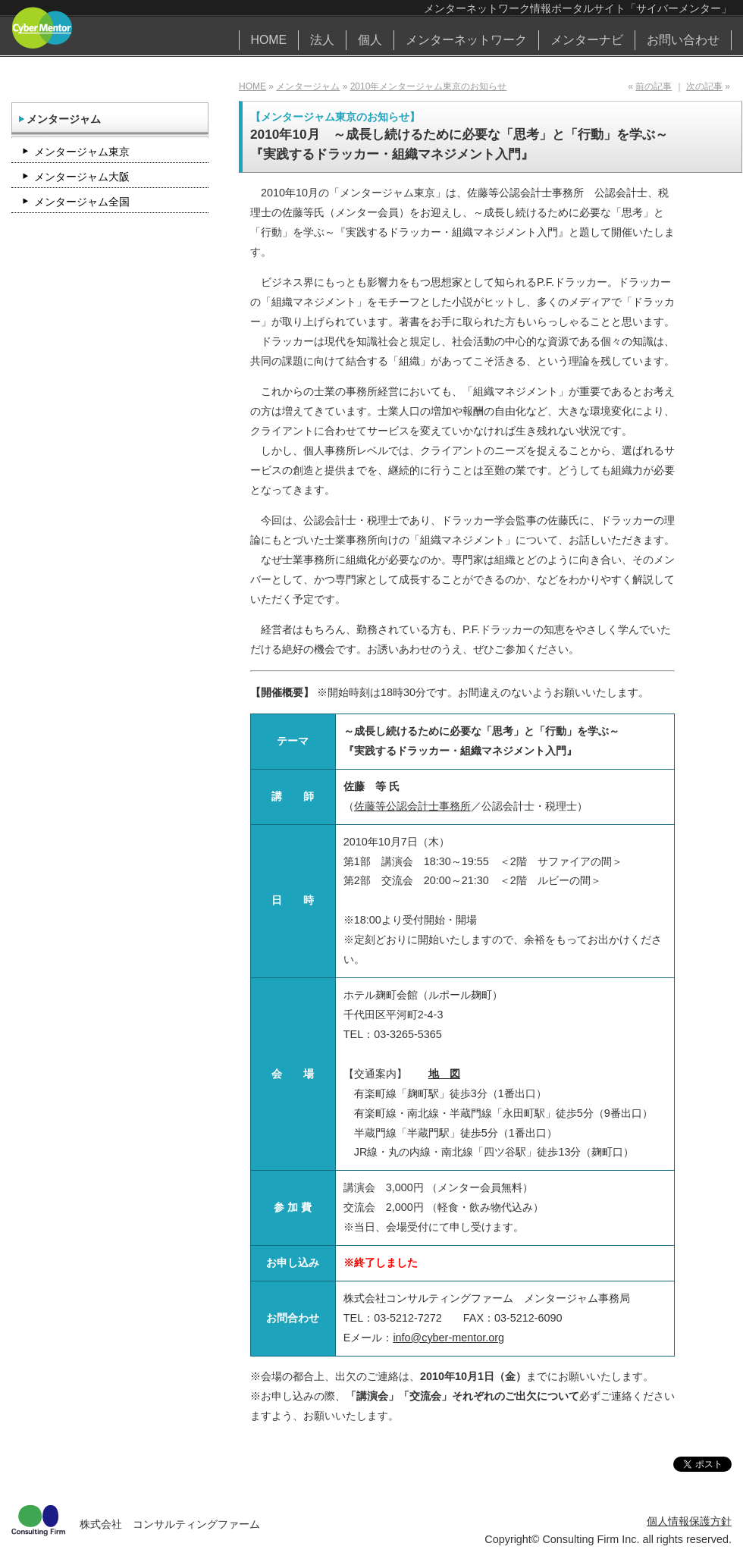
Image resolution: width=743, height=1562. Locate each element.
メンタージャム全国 (82, 202)
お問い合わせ (683, 39)
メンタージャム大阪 (82, 177)
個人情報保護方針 (689, 1521)
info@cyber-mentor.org (448, 1337)
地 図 (444, 1074)
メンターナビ (586, 39)
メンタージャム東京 (82, 152)
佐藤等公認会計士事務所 (412, 806)
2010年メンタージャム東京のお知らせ (428, 86)
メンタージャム (308, 86)
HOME (269, 39)
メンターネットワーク (466, 39)
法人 (322, 39)
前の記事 (653, 86)
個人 (370, 39)
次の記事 (704, 86)
